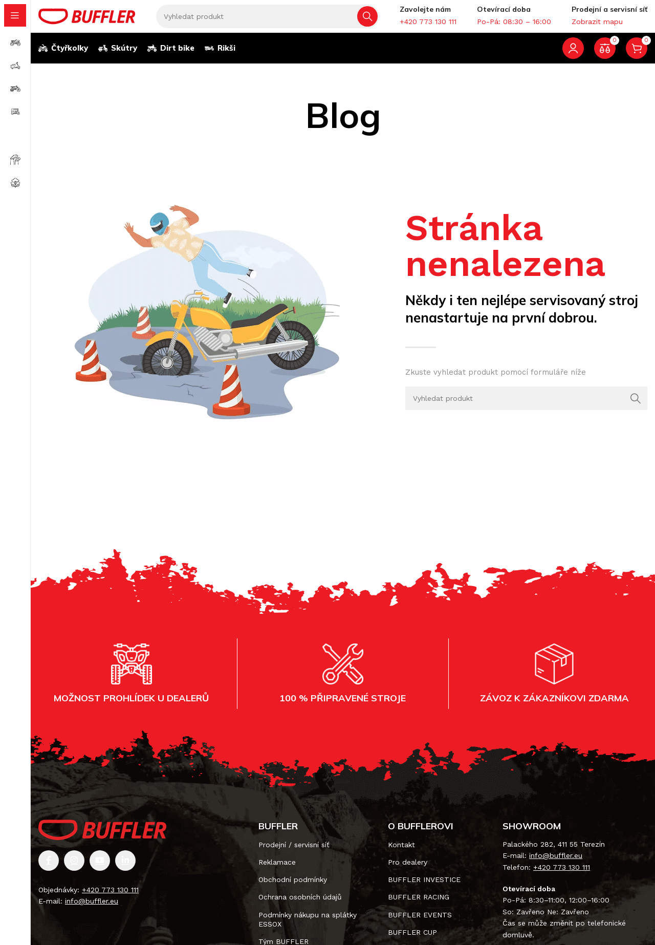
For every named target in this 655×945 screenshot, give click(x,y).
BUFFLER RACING (418, 905)
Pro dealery (407, 870)
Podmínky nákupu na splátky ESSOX (307, 927)
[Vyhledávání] (267, 20)
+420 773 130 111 (110, 898)
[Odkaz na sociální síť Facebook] (48, 868)
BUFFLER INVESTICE (424, 888)
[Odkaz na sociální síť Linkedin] (125, 868)
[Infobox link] (428, 20)
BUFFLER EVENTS (420, 923)
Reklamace (277, 870)
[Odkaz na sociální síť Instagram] (74, 868)
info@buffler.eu (91, 909)
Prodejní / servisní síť (294, 853)
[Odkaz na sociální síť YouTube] (100, 868)
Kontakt (401, 853)
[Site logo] (87, 20)
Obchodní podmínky (292, 888)
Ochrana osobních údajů (300, 905)
